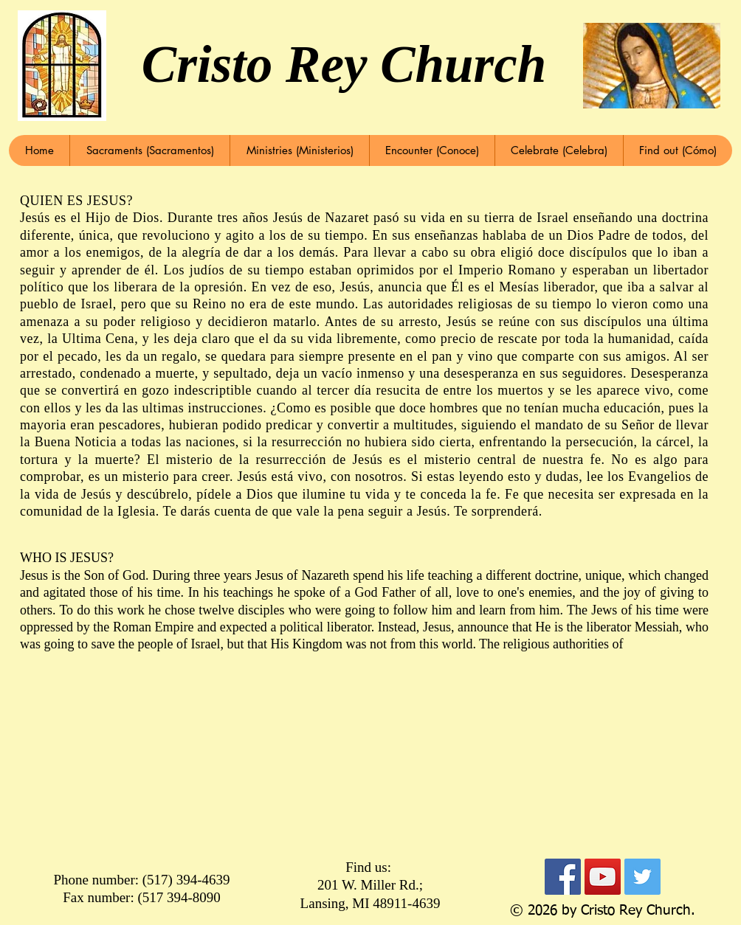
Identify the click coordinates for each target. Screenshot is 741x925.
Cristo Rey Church (344, 64)
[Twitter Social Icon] (642, 877)
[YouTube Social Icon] (603, 877)
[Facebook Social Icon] (563, 877)
